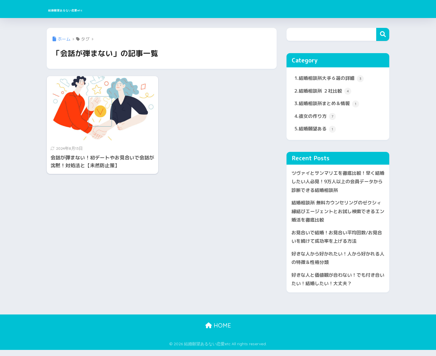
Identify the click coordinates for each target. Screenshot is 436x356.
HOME (218, 331)
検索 (382, 34)
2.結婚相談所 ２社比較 (324, 92)
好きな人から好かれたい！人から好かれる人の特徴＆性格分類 (335, 263)
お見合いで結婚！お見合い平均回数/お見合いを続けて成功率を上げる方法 (337, 241)
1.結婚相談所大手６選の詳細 (330, 78)
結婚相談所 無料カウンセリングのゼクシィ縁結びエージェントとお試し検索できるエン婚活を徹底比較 (336, 214)
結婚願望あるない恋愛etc (89, 9)
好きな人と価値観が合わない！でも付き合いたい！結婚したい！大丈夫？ (335, 285)
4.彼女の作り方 (316, 117)
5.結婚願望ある (316, 130)
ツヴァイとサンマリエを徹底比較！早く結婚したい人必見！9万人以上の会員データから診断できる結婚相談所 (337, 184)
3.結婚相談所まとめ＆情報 (328, 104)
